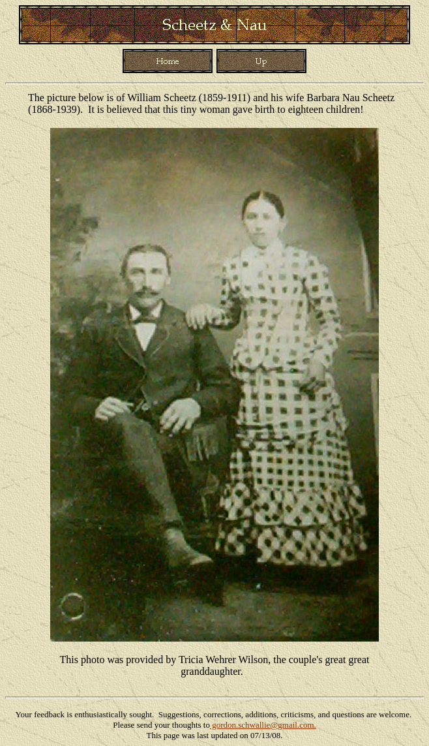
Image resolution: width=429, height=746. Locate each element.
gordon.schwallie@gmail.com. (263, 725)
